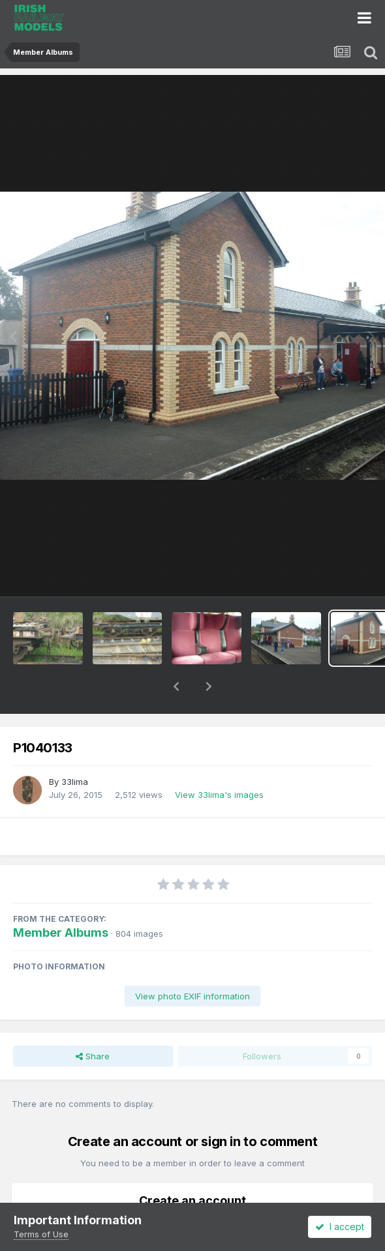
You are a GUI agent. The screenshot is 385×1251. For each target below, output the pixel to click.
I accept (339, 1226)
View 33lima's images (219, 761)
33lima (74, 748)
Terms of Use (41, 1234)
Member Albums (60, 898)
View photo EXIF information (192, 962)
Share (93, 1022)
